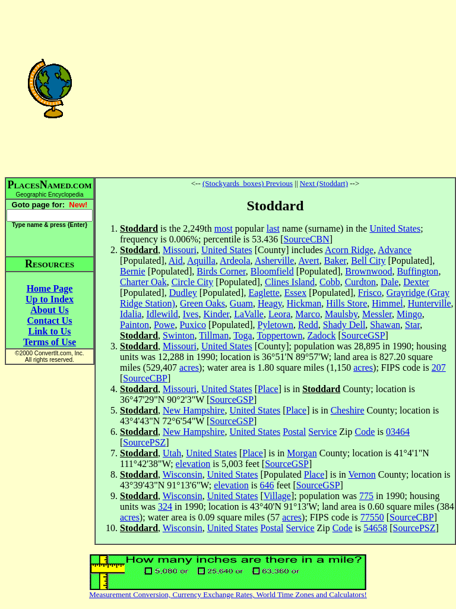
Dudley (183, 293)
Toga (242, 335)
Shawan (385, 325)
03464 (398, 432)
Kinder (216, 314)
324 (165, 506)
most (223, 228)
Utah (172, 453)
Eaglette (263, 293)
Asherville (274, 260)
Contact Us (49, 320)
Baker (335, 260)
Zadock (321, 335)
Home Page (50, 288)
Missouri (180, 250)
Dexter (416, 282)
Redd (308, 325)
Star (412, 325)
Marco (307, 314)
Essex (295, 293)
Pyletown (275, 325)
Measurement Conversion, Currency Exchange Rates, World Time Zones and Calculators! (228, 594)
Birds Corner (221, 271)
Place (268, 389)
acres (189, 367)
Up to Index (50, 299)
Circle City (193, 282)
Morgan (301, 453)
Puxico (192, 325)
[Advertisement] (275, 88)
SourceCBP (145, 378)
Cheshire (348, 410)
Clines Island (290, 282)
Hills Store (346, 303)
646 (266, 485)
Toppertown (279, 335)
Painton (134, 325)
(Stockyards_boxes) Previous (247, 183)
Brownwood (368, 271)
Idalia (130, 314)
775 (366, 496)
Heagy (270, 303)
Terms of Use (49, 342)
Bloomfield (272, 271)
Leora (279, 314)
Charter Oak (143, 282)
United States (394, 228)
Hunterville (429, 303)
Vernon (362, 474)
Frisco (370, 293)
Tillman (214, 335)
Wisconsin (182, 474)
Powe (164, 325)
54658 (375, 528)
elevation (193, 464)
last (273, 228)
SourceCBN (306, 239)
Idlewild (162, 314)
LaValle (249, 314)
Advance (394, 250)
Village (277, 496)
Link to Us (49, 331)
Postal (294, 432)
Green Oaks (202, 303)
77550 (372, 517)
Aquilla (201, 260)
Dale (389, 282)
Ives (191, 314)
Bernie (132, 271)
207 (439, 367)
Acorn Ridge (349, 250)
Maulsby (341, 314)
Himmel (387, 303)
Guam (241, 303)
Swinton (178, 335)
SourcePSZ (144, 442)
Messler (377, 314)
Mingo (409, 314)
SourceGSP (363, 335)
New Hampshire (193, 410)
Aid (176, 260)
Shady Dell (344, 325)
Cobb (329, 282)
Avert (308, 260)
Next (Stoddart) (324, 183)
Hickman (304, 303)
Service (322, 432)
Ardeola (235, 260)
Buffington (417, 271)
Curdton (360, 282)
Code (365, 432)
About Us (49, 310)
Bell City (368, 260)
